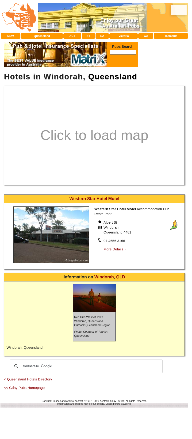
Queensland (42, 36)
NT (88, 36)
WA (146, 36)
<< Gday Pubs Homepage (24, 388)
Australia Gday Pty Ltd (112, 400)
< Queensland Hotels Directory (28, 379)
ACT (72, 36)
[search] (85, 366)
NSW (10, 36)
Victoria (124, 36)
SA (102, 36)
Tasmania (171, 36)
